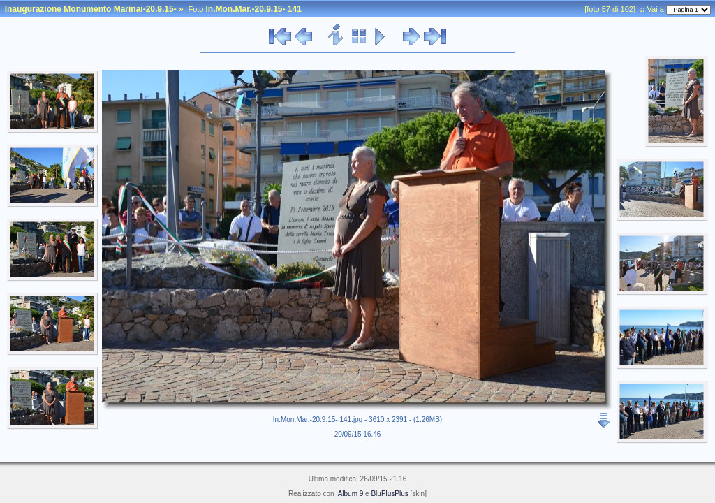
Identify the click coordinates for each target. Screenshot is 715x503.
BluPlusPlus (389, 493)
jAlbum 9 (349, 493)
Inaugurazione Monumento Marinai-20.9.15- (91, 9)
